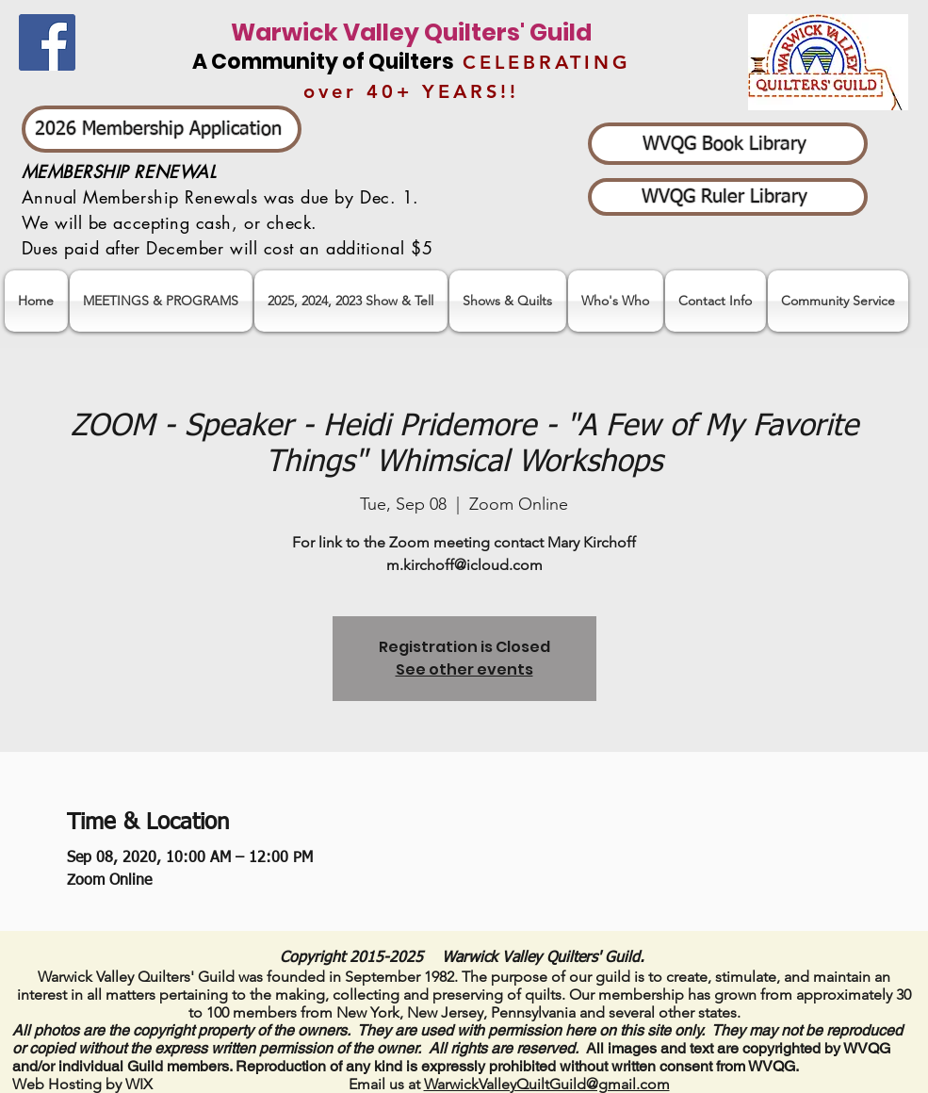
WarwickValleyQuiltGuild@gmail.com (547, 1084)
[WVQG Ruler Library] (728, 197)
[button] (350, 301)
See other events (464, 669)
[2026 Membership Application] (161, 129)
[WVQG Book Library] (728, 143)
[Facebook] (47, 42)
